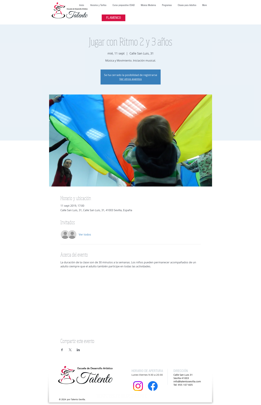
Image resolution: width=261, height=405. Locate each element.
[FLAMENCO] (113, 17)
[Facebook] (152, 386)
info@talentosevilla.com (187, 381)
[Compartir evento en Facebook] (62, 349)
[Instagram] (137, 386)
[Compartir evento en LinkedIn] (78, 349)
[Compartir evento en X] (70, 349)
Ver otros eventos (130, 79)
